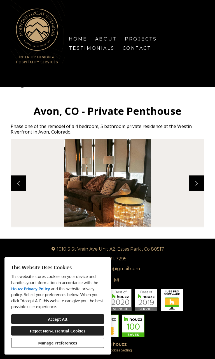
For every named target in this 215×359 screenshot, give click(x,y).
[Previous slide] (18, 183)
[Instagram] (116, 280)
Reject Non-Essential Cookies (57, 330)
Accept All (57, 319)
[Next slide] (196, 183)
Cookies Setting (120, 350)
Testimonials (91, 48)
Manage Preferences (57, 342)
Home (78, 39)
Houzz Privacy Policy (30, 288)
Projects (141, 39)
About (106, 39)
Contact (137, 48)
